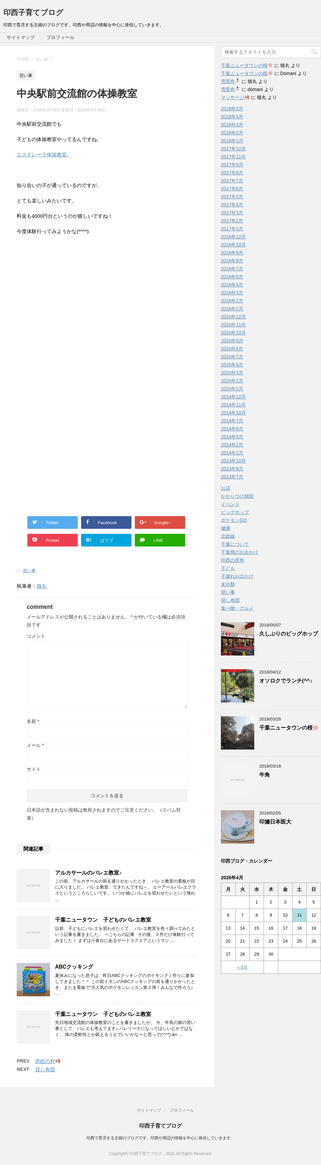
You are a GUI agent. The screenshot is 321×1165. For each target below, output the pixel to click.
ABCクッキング (74, 967)
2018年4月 (232, 116)
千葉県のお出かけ (239, 552)
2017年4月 (232, 204)
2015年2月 (232, 380)
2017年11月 (233, 156)
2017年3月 (232, 212)
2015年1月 (232, 388)
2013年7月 (232, 476)
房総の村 (47, 1061)
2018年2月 (232, 132)
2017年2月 (232, 220)
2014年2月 (232, 444)
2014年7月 (232, 420)
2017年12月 (233, 148)
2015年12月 (233, 316)
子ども (228, 568)
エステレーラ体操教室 (42, 154)
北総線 (228, 536)
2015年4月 (232, 364)
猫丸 (42, 586)
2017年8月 (232, 172)
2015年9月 (232, 340)
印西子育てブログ (33, 12)
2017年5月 (232, 196)
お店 (225, 488)
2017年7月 (232, 180)
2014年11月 (233, 404)
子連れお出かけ (237, 576)
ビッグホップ (235, 512)
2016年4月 (232, 284)
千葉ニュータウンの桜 (247, 65)
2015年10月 (233, 332)
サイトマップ (21, 37)
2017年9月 (232, 164)
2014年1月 (232, 452)
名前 (33, 721)
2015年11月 (233, 324)
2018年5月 (232, 108)
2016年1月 (232, 308)
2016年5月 (232, 276)
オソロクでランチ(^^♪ (285, 681)
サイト (34, 769)
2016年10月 (233, 244)
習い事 (29, 570)
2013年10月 (233, 460)
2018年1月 (232, 140)
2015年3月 (232, 372)
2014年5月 (232, 436)
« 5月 (242, 967)
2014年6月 (232, 428)
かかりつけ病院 (237, 496)
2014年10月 (233, 412)
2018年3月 (232, 124)
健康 (225, 528)
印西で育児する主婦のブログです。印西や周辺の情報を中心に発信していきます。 (160, 1138)
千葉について (235, 544)
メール (35, 745)
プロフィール (60, 37)
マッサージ (235, 97)
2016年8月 (232, 260)
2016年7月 (232, 268)
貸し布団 (45, 1069)
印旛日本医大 (275, 822)
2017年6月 (232, 188)
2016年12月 (233, 236)
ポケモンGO (234, 520)
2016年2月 (232, 300)
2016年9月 (232, 252)
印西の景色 (232, 560)
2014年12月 (233, 396)
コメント (36, 636)
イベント (230, 504)
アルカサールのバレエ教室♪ (88, 873)
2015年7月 (232, 356)
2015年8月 (232, 348)
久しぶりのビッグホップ (288, 634)
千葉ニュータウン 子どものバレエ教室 (103, 920)
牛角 (264, 775)
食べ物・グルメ (237, 608)
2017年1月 (232, 228)
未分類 (228, 584)
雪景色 (230, 81)
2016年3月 (232, 292)
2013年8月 (232, 468)
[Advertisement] (73, 328)
